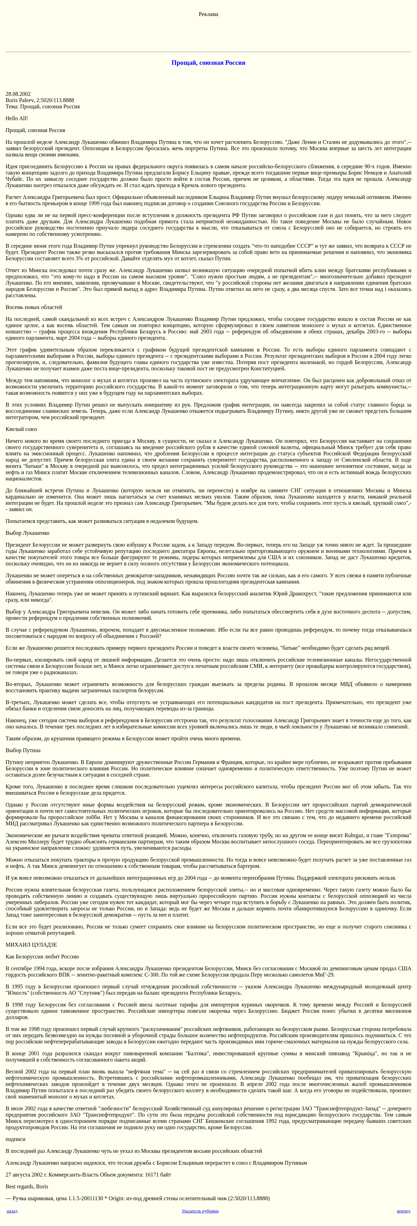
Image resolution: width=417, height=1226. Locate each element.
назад (12, 1210)
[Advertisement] (208, 33)
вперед (403, 1210)
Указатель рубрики (200, 1210)
